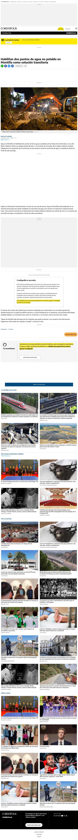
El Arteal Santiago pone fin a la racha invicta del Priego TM (19, 481)
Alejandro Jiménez (44, 604)
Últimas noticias (5, 693)
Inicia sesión (67, 28)
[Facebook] (5, 66)
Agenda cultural (35, 1)
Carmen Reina (43, 485)
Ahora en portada (6, 519)
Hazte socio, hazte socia (30, 357)
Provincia (11, 329)
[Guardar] (25, 66)
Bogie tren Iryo (19, 1)
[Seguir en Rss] (66, 815)
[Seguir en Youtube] (62, 815)
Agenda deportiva (53, 1)
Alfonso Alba (4, 418)
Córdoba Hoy (6, 33)
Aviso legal (39, 834)
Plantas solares (25, 1)
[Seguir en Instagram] (59, 815)
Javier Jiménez (43, 748)
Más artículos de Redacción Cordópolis (12, 454)
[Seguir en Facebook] (56, 815)
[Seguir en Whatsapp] (64, 815)
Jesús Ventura (43, 448)
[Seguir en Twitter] (54, 815)
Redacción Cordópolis (6, 136)
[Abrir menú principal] (76, 28)
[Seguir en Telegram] (57, 815)
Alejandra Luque (43, 420)
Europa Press (43, 575)
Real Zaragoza (46, 1)
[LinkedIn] (12, 66)
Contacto (39, 836)
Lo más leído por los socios (9, 390)
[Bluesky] (9, 66)
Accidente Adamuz (13, 1)
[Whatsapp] (2, 66)
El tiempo (30, 1)
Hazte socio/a (60, 28)
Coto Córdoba (41, 1)
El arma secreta (44, 746)
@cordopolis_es (5, 139)
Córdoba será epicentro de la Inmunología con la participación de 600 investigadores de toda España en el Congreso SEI (58, 511)
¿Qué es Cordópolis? (39, 832)
